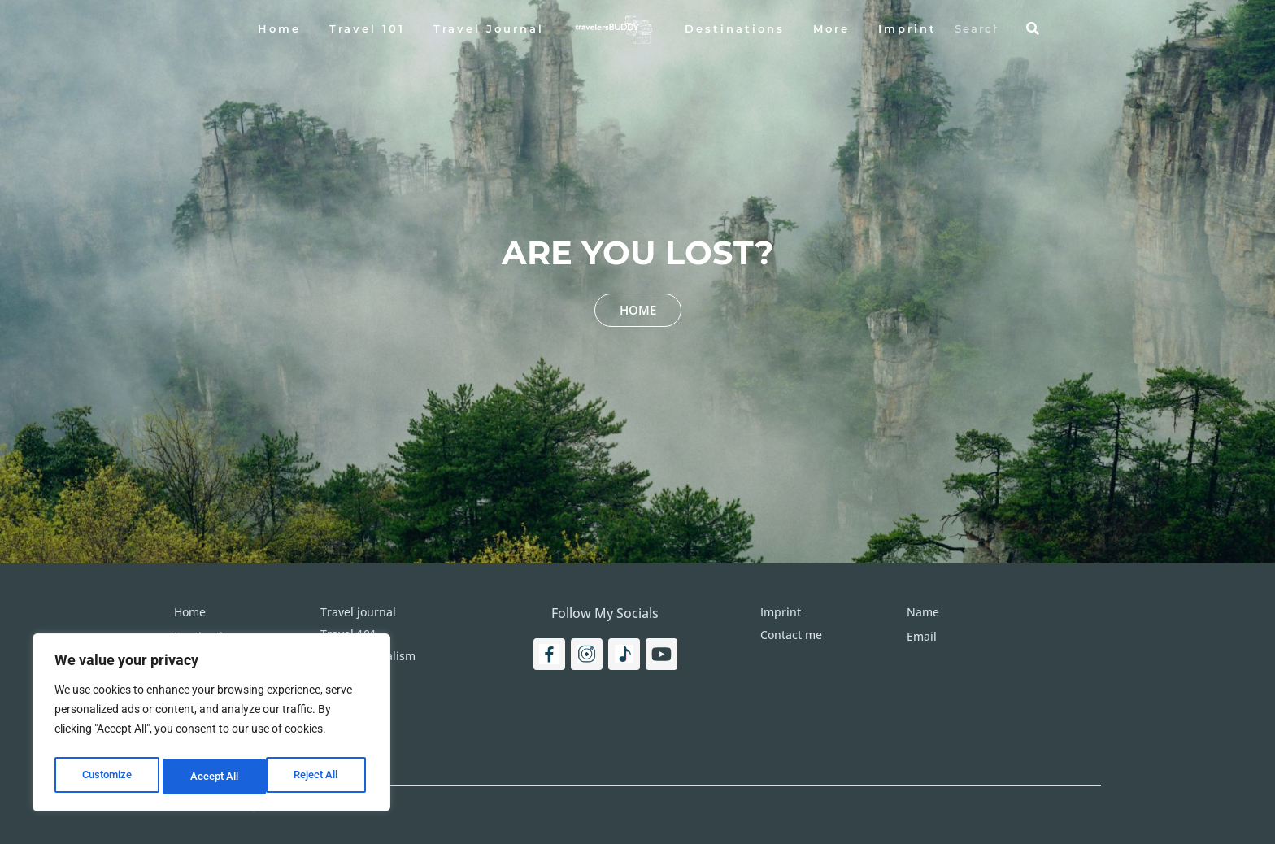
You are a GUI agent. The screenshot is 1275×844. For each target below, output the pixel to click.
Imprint (907, 28)
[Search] (1032, 28)
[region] (211, 726)
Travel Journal (488, 28)
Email (922, 636)
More (831, 28)
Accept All (319, 776)
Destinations (735, 28)
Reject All (213, 776)
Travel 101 (367, 28)
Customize (106, 776)
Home (279, 28)
